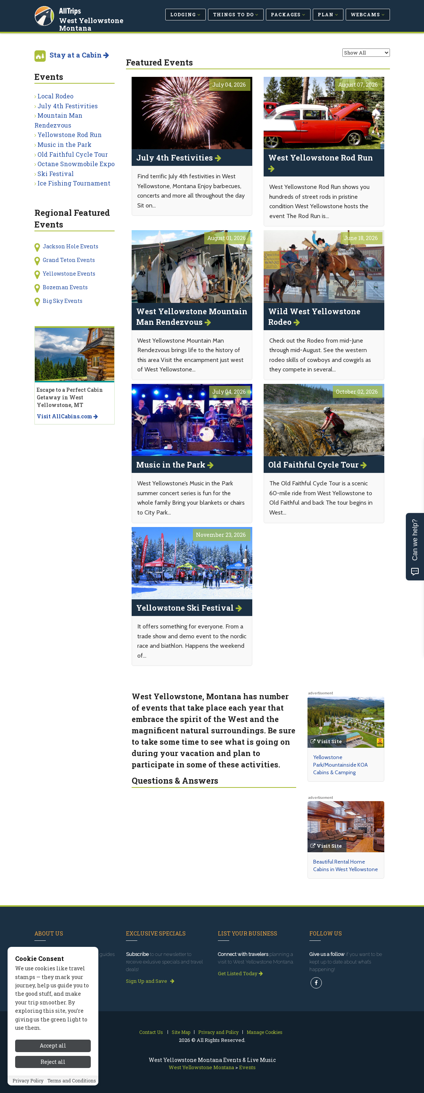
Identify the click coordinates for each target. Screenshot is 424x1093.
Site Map (181, 1032)
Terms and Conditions (71, 1080)
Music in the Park (64, 144)
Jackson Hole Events (70, 246)
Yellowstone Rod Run (69, 135)
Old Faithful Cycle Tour (72, 154)
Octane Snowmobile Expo (76, 164)
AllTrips (70, 10)
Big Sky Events (62, 300)
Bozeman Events (65, 287)
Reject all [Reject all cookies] (52, 1061)
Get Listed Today (240, 973)
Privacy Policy (27, 1080)
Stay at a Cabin (79, 54)
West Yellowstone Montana (91, 24)
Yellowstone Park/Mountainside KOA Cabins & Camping (340, 765)
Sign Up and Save (150, 981)
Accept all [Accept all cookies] (53, 1045)
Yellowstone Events (69, 273)
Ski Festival (55, 174)
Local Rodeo (55, 96)
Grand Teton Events (69, 260)
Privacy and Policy (218, 1032)
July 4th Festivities (67, 106)
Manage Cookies (265, 1032)
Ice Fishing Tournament (73, 183)
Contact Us (151, 1032)
